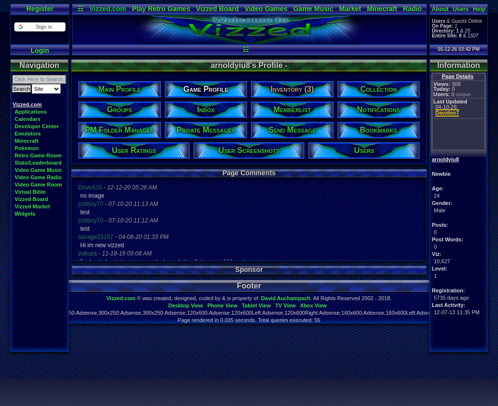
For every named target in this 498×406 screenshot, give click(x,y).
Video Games (266, 9)
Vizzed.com (107, 9)
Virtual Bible (30, 192)
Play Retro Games (161, 9)
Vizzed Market (32, 206)
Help (479, 9)
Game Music (313, 9)
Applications (31, 112)
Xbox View (313, 305)
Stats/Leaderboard (38, 163)
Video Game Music (38, 170)
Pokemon (27, 148)
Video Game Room (38, 184)
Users (461, 9)
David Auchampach (286, 298)
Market (350, 9)
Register (39, 9)
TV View (285, 305)
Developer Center (37, 126)
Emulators (28, 133)
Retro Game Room (38, 155)
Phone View (222, 305)
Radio (412, 9)
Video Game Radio (38, 177)
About (440, 9)
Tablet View (256, 305)
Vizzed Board (217, 9)
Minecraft (382, 9)
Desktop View (185, 305)
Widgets (25, 214)
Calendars (27, 119)
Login (40, 50)
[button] (39, 27)
